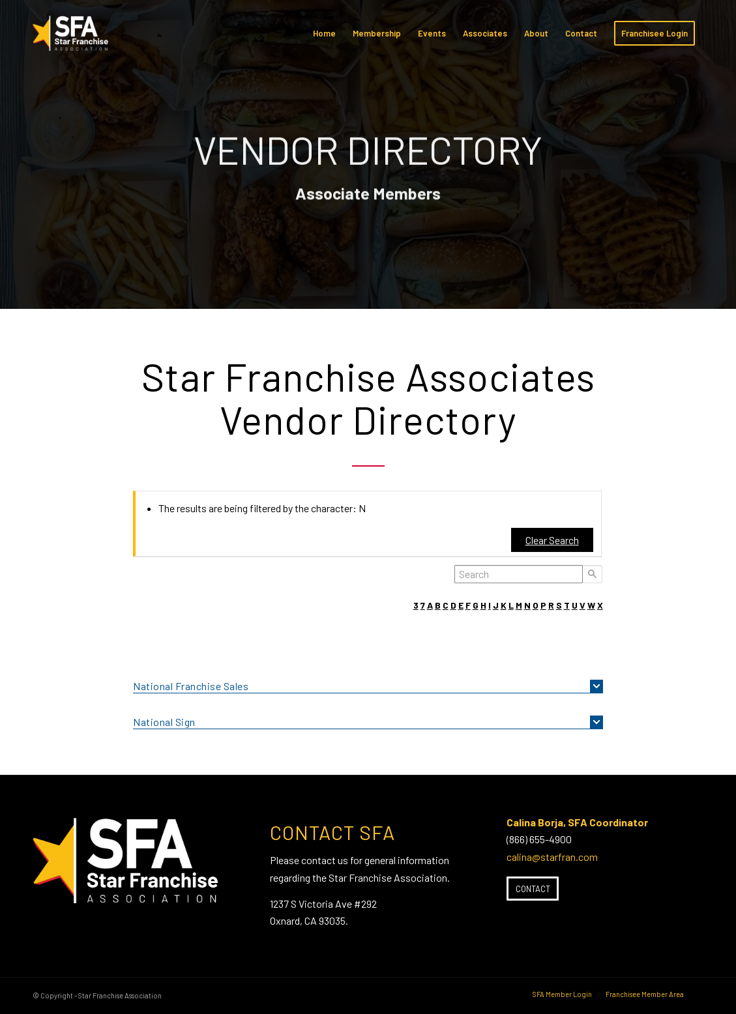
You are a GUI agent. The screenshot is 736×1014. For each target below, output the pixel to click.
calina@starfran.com (552, 856)
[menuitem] (324, 33)
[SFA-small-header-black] (73, 39)
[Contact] (533, 888)
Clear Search (552, 540)
